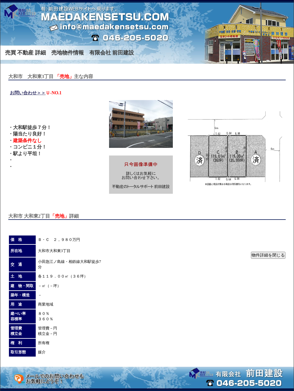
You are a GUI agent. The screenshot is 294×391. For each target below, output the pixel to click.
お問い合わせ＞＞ (28, 93)
